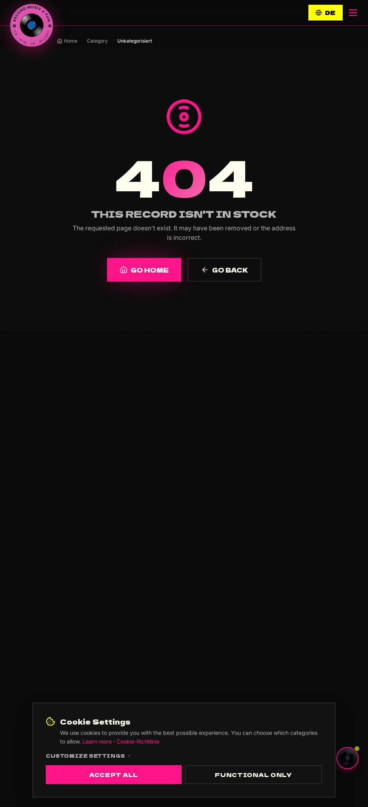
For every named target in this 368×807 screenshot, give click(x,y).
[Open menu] (353, 12)
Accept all (113, 775)
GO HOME (144, 270)
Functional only (253, 775)
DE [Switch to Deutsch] (325, 13)
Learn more (97, 741)
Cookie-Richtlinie (138, 741)
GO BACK (224, 270)
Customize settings (88, 756)
